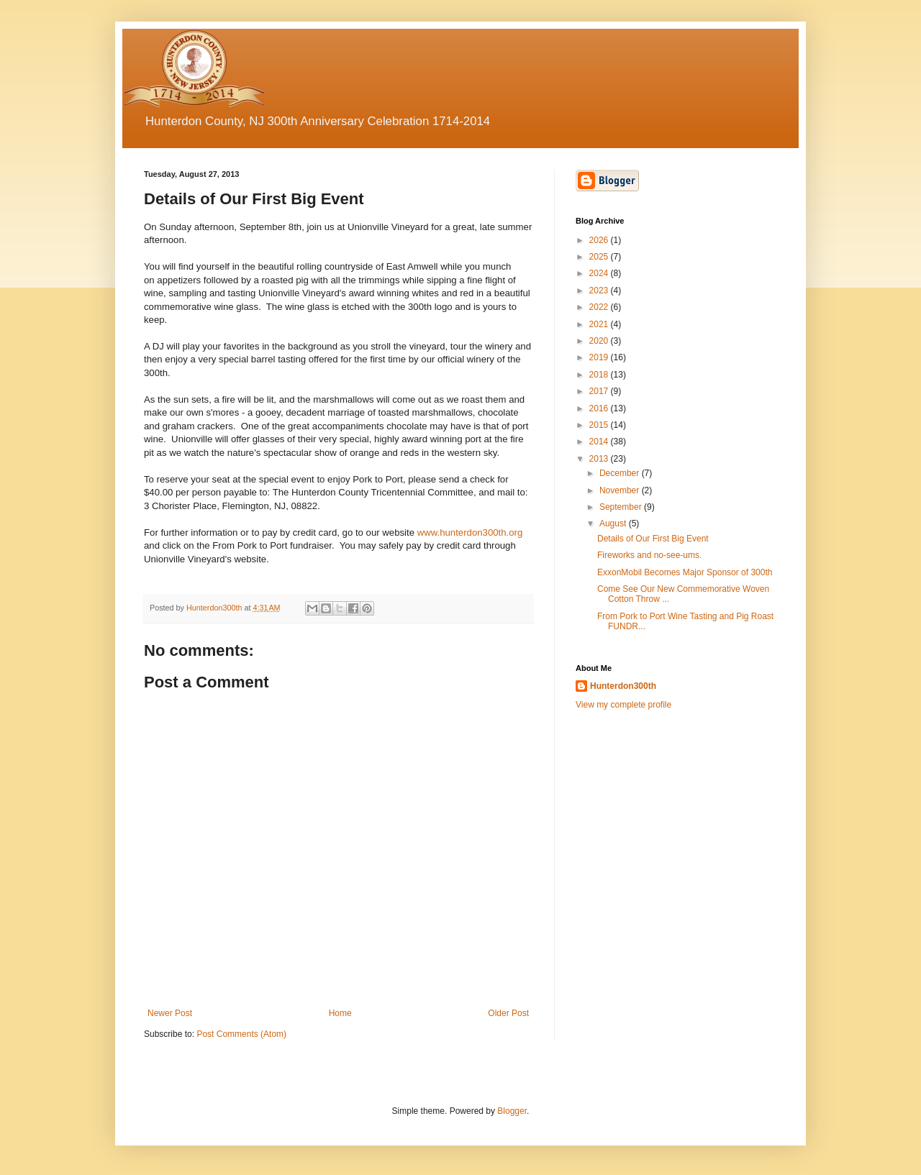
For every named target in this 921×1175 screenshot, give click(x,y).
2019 (600, 357)
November (620, 490)
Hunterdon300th (623, 686)
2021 (600, 324)
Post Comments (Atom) (241, 1034)
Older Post (508, 1013)
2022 (600, 307)
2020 (600, 341)
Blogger (512, 1111)
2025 (600, 257)
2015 (600, 425)
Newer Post (170, 1013)
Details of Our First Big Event (653, 539)
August (614, 523)
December (620, 473)
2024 (600, 273)
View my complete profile (623, 705)
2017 (600, 391)
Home (340, 1013)
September (621, 507)
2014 (600, 441)
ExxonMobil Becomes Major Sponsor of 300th (684, 572)
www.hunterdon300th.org (470, 532)
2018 (600, 375)
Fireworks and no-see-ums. (649, 555)
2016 (600, 408)
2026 (600, 240)
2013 (600, 459)
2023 (600, 290)
